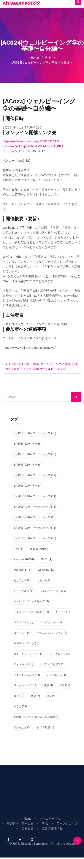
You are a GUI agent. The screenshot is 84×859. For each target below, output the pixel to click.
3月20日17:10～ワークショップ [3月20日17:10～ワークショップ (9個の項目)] (34, 517)
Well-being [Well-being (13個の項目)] (22, 569)
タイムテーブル (50, 818)
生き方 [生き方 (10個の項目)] (20, 706)
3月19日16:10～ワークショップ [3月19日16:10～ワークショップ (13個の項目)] (35, 454)
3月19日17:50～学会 (25, 364)
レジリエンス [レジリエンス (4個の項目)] (56, 674)
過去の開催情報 (52, 828)
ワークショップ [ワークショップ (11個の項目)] (25, 685)
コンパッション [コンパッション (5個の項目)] (51, 622)
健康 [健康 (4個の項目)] (48, 685)
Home (35, 57)
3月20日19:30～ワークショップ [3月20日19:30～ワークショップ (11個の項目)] (35, 527)
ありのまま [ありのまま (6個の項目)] (22, 580)
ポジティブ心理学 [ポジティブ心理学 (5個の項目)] (52, 664)
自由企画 (28, 828)
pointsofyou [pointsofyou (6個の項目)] (39, 548)
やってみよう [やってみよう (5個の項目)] (23, 590)
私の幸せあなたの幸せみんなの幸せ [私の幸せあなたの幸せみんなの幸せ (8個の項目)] (36, 716)
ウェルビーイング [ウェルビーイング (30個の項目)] (53, 590)
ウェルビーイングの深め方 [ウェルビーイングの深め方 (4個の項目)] (31, 611)
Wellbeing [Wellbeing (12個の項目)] (46, 569)
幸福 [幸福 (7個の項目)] (35, 695)
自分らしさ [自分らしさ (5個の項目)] (22, 727)
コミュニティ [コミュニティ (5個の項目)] (23, 622)
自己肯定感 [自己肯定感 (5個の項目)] (45, 727)
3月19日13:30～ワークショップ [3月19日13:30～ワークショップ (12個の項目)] (35, 433)
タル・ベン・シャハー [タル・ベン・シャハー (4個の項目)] (29, 653)
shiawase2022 (21, 3)
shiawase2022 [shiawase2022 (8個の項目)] (24, 559)
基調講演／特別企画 (20, 823)
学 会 (48, 57)
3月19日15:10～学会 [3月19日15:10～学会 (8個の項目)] (28, 443)
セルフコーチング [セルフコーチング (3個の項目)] (26, 643)
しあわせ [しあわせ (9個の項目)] (44, 580)
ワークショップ (67, 823)
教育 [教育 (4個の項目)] (51, 695)
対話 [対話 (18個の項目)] (64, 685)
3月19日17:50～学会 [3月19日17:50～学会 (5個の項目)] (28, 464)
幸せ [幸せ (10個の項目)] (19, 695)
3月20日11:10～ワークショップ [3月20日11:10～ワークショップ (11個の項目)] (35, 496)
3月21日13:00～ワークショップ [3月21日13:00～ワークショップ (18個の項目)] (35, 538)
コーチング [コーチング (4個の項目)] (22, 632)
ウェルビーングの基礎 (55, 364)
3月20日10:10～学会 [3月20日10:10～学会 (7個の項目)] (28, 485)
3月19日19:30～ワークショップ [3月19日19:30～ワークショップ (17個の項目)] (35, 475)
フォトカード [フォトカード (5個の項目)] (23, 664)
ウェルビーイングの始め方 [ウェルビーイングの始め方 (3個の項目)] (31, 601)
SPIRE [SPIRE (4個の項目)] (46, 559)
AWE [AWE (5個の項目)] (18, 548)
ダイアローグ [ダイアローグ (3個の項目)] (60, 653)
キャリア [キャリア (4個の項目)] (62, 611)
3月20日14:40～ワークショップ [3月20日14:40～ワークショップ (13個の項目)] (35, 506)
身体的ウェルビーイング (49, 369)
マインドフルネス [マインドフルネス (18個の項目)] (27, 674)
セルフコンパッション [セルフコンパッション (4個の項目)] (52, 632)
